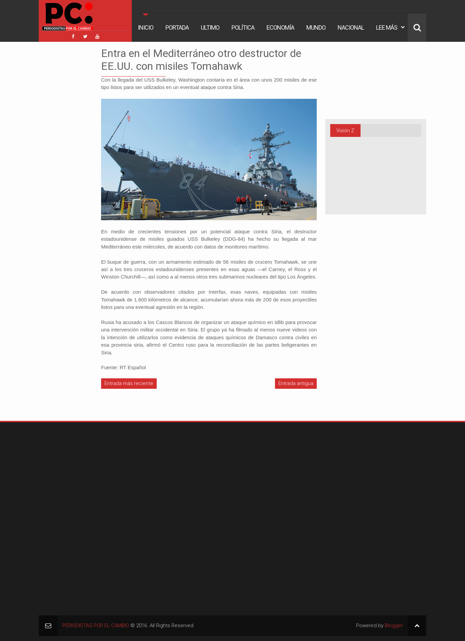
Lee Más (386, 27)
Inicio (145, 27)
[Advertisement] (59, 148)
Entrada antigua (295, 383)
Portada (177, 27)
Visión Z (345, 130)
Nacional (351, 27)
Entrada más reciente (128, 383)
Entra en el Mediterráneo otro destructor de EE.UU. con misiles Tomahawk (201, 59)
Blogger (394, 625)
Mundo (316, 27)
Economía (280, 27)
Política (242, 27)
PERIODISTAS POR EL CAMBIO (95, 625)
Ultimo (210, 27)
